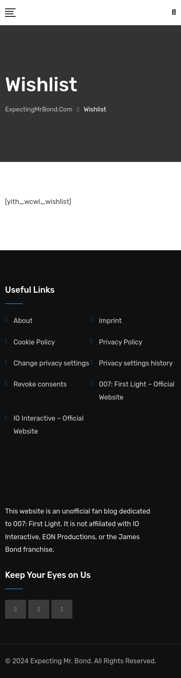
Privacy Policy (120, 342)
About (22, 321)
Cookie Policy (34, 342)
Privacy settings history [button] (136, 363)
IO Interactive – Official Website (48, 424)
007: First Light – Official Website (136, 390)
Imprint (110, 321)
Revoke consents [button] (40, 384)
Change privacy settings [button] (51, 363)
